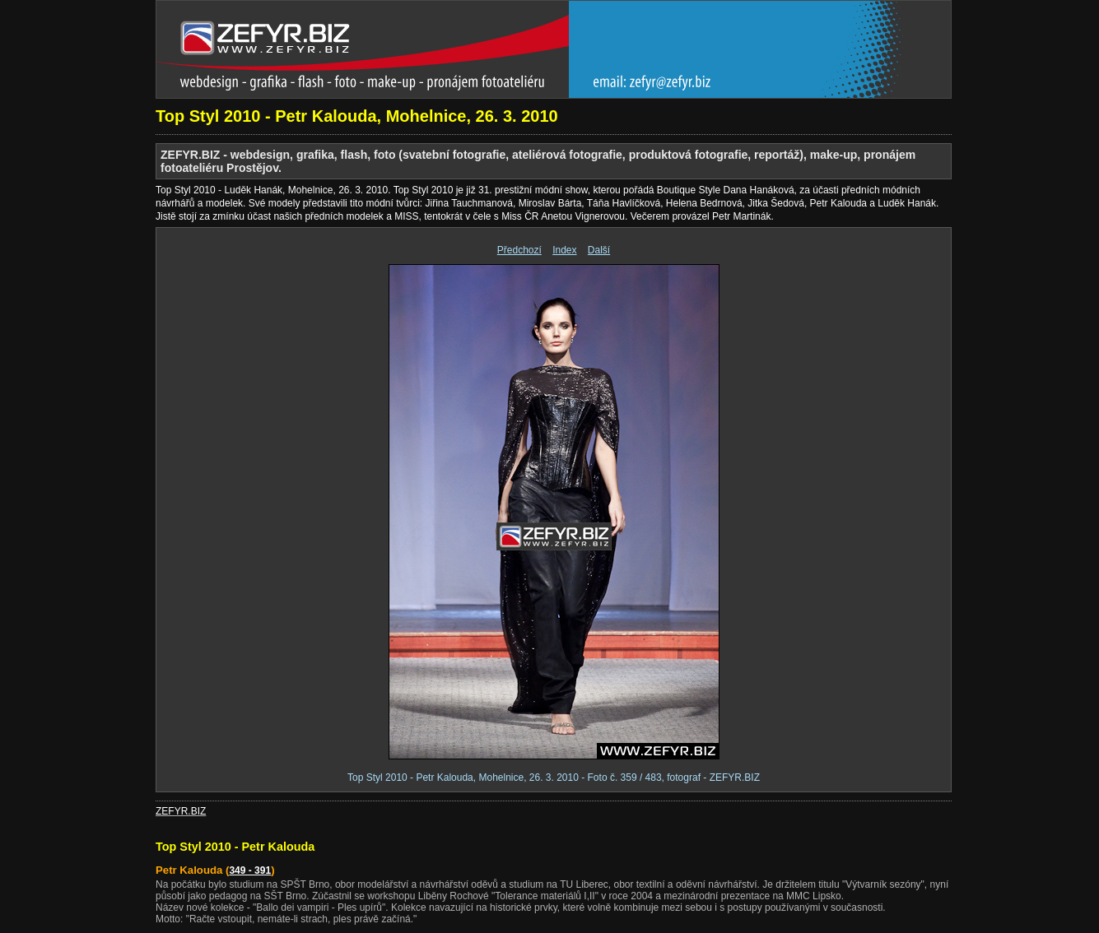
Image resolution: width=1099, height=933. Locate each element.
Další (599, 250)
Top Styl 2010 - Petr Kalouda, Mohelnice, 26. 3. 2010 (357, 116)
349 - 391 (250, 870)
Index (564, 250)
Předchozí (519, 250)
